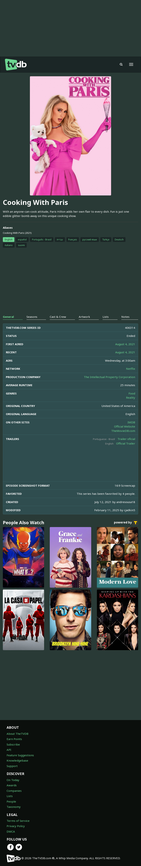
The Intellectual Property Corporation (109, 377)
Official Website (124, 426)
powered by (126, 522)
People (11, 801)
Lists (10, 796)
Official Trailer (125, 443)
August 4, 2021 (125, 344)
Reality (130, 397)
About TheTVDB (17, 734)
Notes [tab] (125, 317)
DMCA (11, 831)
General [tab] (8, 317)
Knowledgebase (17, 760)
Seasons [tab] (31, 317)
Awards (12, 785)
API (9, 750)
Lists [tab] (106, 317)
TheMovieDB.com (123, 431)
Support (12, 766)
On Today (13, 780)
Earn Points (14, 739)
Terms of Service (18, 821)
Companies (14, 791)
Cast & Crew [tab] (58, 317)
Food (132, 393)
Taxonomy (14, 807)
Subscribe (13, 744)
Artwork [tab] (84, 317)
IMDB (131, 422)
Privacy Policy (16, 826)
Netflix (130, 368)
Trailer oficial (126, 439)
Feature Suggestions (20, 755)
